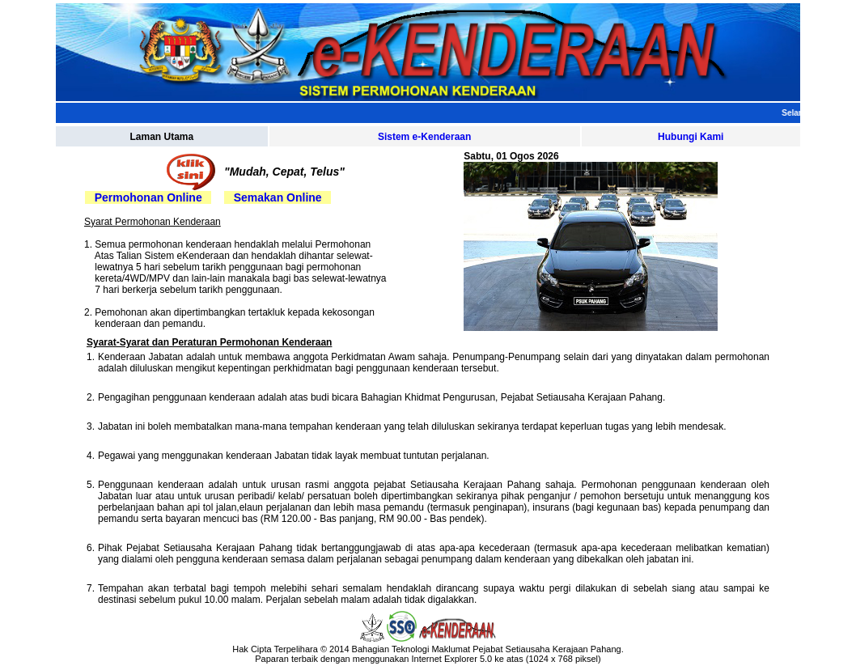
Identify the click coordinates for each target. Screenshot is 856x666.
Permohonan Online (148, 197)
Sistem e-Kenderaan (424, 136)
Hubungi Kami (690, 136)
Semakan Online (278, 197)
